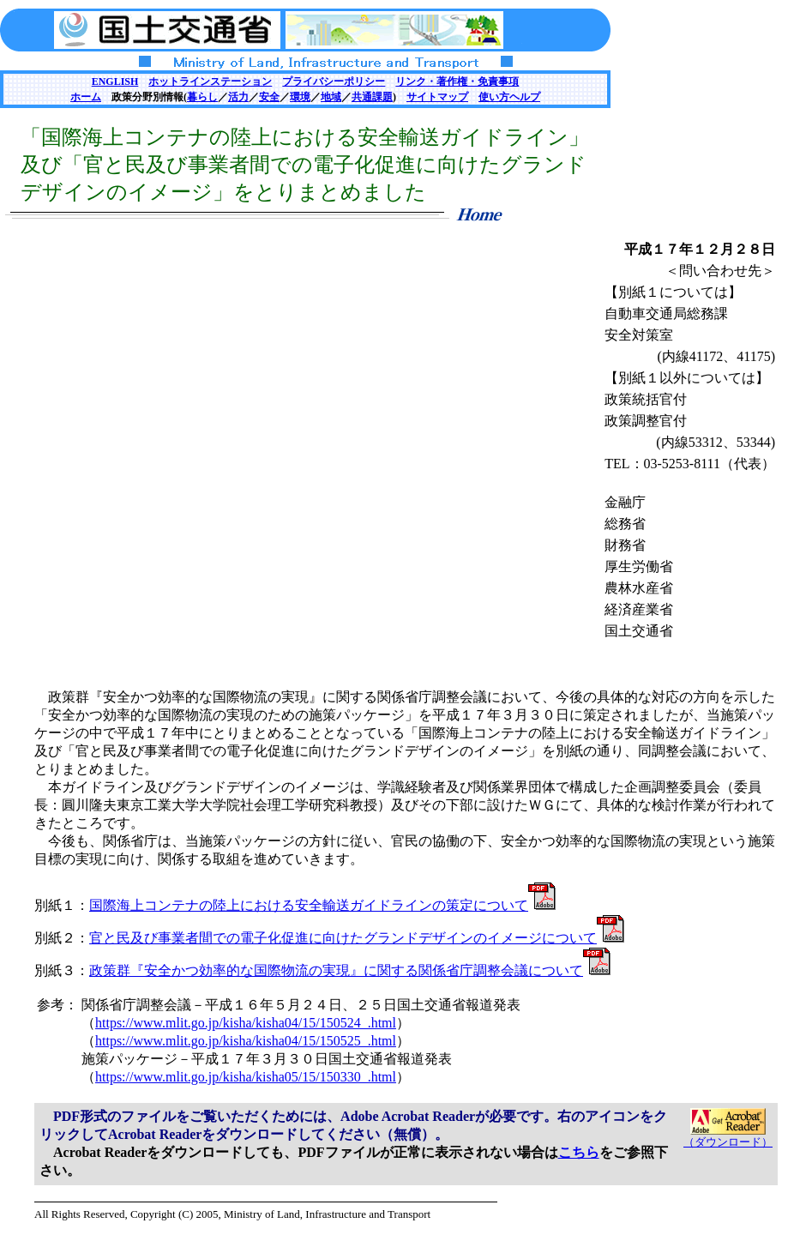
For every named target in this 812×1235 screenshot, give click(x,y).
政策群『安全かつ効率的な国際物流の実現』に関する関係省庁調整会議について (350, 970)
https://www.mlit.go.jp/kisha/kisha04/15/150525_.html (245, 1040)
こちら (578, 1152)
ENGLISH (115, 81)
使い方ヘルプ (509, 97)
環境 (300, 97)
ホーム (85, 97)
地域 (331, 97)
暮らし (202, 97)
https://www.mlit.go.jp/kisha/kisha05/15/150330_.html (245, 1076)
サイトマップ (437, 97)
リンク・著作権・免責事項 (457, 81)
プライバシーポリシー (333, 81)
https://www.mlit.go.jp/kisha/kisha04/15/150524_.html (245, 1022)
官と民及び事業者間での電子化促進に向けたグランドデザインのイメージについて (356, 938)
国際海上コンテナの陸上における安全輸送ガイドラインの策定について (322, 905)
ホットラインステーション (210, 81)
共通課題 (372, 97)
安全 (269, 97)
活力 (238, 97)
